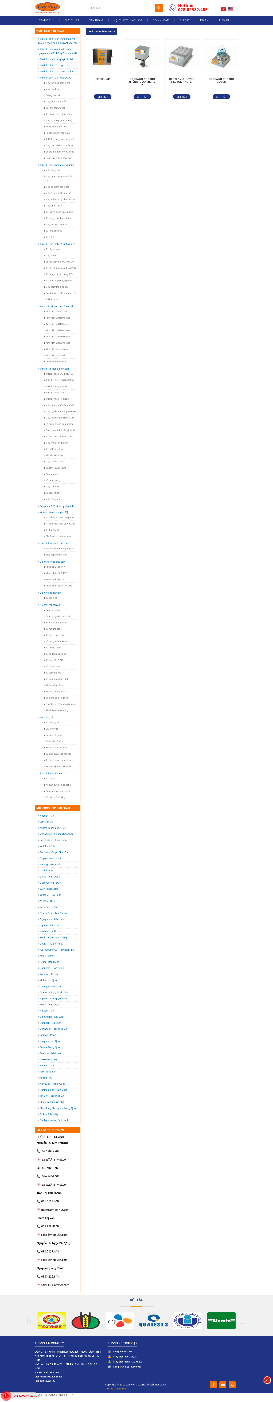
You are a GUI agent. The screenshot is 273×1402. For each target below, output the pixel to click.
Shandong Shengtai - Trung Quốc (58, 1108)
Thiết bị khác (51, 299)
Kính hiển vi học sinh (55, 311)
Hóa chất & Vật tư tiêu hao (54, 543)
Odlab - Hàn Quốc (50, 876)
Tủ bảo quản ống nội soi (57, 754)
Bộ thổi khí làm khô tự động (59, 151)
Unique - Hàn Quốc (50, 1041)
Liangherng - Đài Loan (52, 1016)
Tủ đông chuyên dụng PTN (58, 274)
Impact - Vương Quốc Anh (54, 998)
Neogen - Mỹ (47, 815)
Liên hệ (224, 20)
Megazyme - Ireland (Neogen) (56, 834)
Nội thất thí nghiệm (128, 20)
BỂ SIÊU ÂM (102, 79)
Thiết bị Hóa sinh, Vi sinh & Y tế (57, 244)
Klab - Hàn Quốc (49, 980)
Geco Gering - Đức (50, 882)
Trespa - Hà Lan (49, 974)
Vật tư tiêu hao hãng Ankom (59, 548)
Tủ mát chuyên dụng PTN (58, 280)
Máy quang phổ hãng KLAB (59, 405)
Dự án (204, 20)
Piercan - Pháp (48, 1035)
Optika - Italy (47, 870)
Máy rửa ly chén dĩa (55, 224)
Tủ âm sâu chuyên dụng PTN (60, 268)
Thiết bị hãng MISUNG (56, 386)
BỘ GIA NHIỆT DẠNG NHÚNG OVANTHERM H (142, 82)
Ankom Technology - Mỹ (53, 828)
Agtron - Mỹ (46, 1077)
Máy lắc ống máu (54, 461)
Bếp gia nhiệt (51, 474)
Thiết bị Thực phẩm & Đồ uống (57, 165)
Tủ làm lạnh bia (53, 230)
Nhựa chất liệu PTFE (55, 573)
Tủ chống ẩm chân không (58, 114)
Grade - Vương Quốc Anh (54, 992)
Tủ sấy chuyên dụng (55, 468)
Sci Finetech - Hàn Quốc (53, 840)
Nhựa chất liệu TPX (55, 579)
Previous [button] (30, 1321)
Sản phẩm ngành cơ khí (53, 773)
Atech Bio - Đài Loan (51, 931)
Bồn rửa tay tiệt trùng (55, 747)
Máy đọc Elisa (52, 89)
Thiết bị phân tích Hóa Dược (55, 77)
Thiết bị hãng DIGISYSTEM (59, 380)
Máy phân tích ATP (54, 205)
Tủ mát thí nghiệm (54, 449)
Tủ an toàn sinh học (55, 654)
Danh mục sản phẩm (50, 31)
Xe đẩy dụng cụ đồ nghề (57, 785)
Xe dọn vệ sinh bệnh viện (58, 766)
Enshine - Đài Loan (50, 1053)
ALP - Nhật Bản (48, 1071)
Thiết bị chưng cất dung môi (59, 139)
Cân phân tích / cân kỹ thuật (59, 430)
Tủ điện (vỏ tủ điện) (54, 797)
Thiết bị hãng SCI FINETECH (59, 374)
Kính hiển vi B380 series (57, 336)
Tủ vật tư (49, 778)
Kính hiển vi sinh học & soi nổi (56, 306)
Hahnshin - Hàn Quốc (52, 968)
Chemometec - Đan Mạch (54, 1089)
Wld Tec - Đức (47, 846)
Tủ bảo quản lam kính (56, 679)
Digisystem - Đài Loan (52, 919)
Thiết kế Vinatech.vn (115, 1388)
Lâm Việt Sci (46, 821)
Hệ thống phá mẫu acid (57, 133)
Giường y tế (51, 728)
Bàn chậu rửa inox (54, 741)
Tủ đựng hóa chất (54, 635)
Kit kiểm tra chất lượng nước (59, 517)
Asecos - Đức (47, 901)
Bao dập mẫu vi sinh (55, 554)
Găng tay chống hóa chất (58, 158)
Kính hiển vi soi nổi (54, 355)
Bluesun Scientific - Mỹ (52, 1102)
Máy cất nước (52, 486)
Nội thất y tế (46, 717)
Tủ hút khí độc (52, 629)
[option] (52, 1320)
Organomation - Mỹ (50, 858)
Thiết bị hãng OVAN (55, 392)
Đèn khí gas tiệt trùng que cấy (60, 293)
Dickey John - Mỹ (49, 1114)
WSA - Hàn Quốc (49, 888)
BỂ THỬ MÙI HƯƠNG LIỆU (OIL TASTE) (181, 80)
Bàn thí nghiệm (52, 610)
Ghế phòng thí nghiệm (56, 697)
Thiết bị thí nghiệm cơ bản (54, 368)
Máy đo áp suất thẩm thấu (58, 193)
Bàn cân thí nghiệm (55, 622)
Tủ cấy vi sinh (52, 249)
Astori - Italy (46, 955)
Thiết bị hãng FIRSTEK (56, 399)
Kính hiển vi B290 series (57, 330)
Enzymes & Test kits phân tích (57, 506)
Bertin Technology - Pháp (54, 937)
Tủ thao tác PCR (53, 660)
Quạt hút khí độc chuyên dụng (60, 704)
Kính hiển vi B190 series (57, 324)
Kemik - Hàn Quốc (50, 1004)
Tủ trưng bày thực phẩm (57, 218)
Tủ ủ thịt (49, 237)
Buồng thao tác (52, 95)
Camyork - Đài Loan (50, 1022)
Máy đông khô (52, 499)
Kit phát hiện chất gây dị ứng (59, 523)
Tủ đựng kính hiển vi (55, 641)
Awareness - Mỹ (48, 1059)
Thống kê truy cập (122, 1343)
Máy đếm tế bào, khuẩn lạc (58, 145)
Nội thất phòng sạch (55, 691)
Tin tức (185, 20)
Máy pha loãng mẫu (55, 101)
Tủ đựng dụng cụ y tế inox (58, 760)
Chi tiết (103, 96)
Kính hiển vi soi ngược (56, 349)
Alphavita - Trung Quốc (52, 1083)
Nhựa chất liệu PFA (54, 567)
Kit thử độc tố (51, 530)
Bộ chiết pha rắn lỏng (55, 126)
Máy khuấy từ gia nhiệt (56, 442)
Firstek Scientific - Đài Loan (54, 913)
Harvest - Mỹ (47, 1010)
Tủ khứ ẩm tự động (54, 108)
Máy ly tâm (50, 255)
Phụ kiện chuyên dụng (56, 710)
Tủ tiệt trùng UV (52, 672)
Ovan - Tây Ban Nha (51, 943)
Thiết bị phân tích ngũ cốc (54, 65)
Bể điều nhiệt (51, 493)
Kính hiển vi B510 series (57, 343)
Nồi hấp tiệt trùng (53, 455)
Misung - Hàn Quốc (50, 864)
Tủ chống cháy (52, 647)
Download (161, 20)
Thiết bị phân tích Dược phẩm (56, 71)
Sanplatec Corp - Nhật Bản (54, 852)
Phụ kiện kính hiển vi (55, 361)
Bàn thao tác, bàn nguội (57, 791)
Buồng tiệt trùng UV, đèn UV (59, 261)
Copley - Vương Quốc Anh (54, 1120)
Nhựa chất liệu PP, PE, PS (58, 585)
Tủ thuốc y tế (51, 722)
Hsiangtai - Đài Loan (51, 986)
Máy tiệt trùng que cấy (56, 286)
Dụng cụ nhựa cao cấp (52, 561)
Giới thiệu (72, 20)
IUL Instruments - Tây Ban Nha (57, 949)
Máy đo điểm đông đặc (56, 187)
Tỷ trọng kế (50, 598)
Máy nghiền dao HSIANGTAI (59, 417)
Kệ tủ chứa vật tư (53, 685)
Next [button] (243, 1321)
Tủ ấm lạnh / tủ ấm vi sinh (58, 436)
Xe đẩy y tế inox (53, 735)
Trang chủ (46, 20)
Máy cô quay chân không (58, 120)
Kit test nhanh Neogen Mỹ (54, 512)
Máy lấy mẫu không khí (57, 82)
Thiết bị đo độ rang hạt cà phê (56, 59)
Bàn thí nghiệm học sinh (57, 616)
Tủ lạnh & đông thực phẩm (58, 212)
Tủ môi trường (52, 480)
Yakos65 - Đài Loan (50, 895)
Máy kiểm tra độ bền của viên (60, 199)
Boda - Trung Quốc (50, 1047)
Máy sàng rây (52, 170)
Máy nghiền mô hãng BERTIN (60, 411)
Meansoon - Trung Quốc (53, 1029)
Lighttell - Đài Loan (50, 925)
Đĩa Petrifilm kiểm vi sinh (57, 536)
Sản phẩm (96, 20)
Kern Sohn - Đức (49, 907)
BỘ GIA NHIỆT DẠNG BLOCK (221, 80)
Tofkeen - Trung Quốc (52, 1096)
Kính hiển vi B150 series (57, 317)
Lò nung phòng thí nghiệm (58, 424)
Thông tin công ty (49, 1343)
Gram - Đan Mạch (49, 962)
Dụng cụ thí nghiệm (50, 592)
